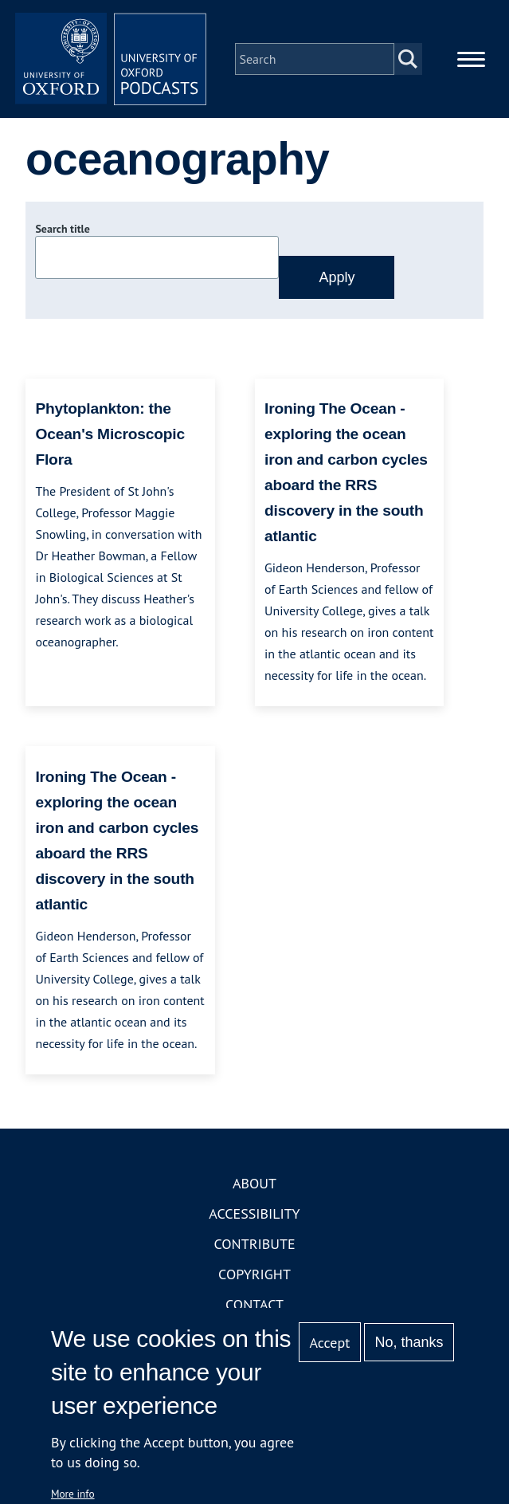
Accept (330, 1342)
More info (73, 1493)
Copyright (254, 1274)
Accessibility (254, 1213)
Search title (62, 229)
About (254, 1183)
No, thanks (409, 1342)
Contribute (254, 1244)
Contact (254, 1304)
